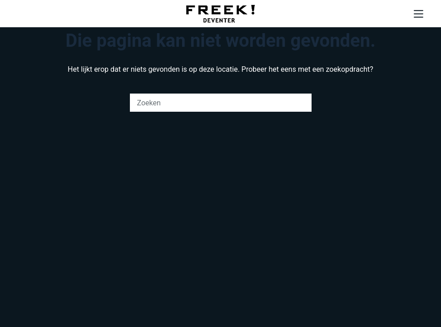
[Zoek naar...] (211, 103)
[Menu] (418, 14)
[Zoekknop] (302, 103)
